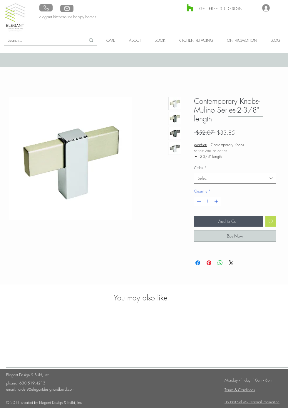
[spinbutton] (207, 201)
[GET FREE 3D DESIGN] (221, 8)
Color (200, 167)
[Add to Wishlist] (270, 221)
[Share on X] (231, 262)
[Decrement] (198, 201)
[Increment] (216, 201)
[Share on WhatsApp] (220, 262)
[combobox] (235, 178)
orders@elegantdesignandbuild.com (46, 389)
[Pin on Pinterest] (208, 262)
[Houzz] (190, 7)
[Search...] (40, 40)
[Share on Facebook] (197, 262)
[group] (141, 335)
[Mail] (66, 8)
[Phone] (46, 7)
